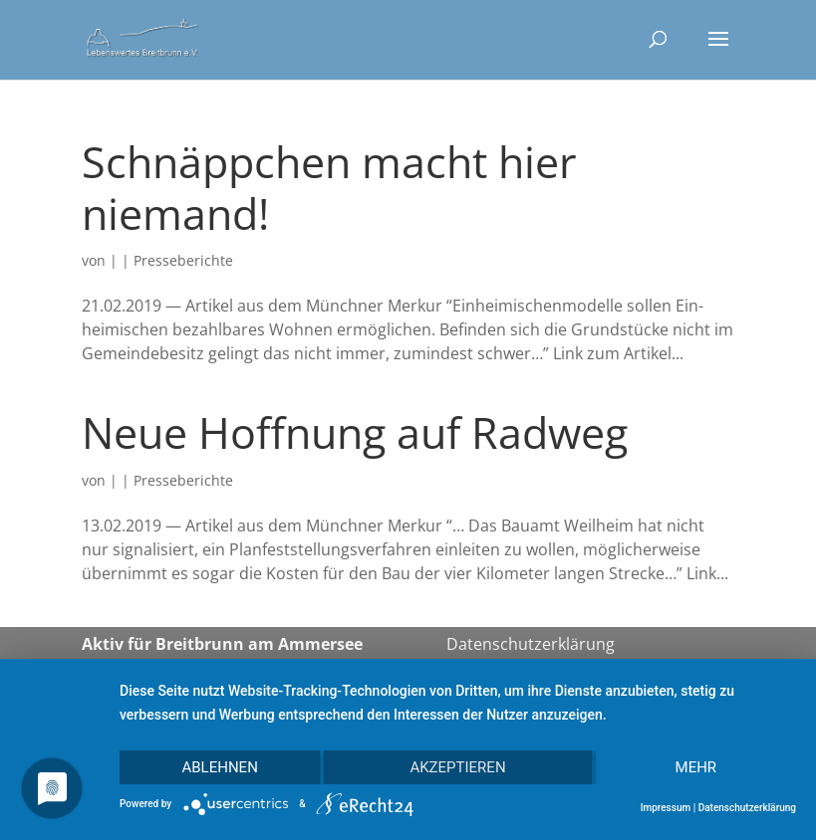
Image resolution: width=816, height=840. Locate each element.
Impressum (666, 807)
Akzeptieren (457, 767)
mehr (696, 767)
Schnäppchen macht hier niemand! (329, 187)
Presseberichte (183, 260)
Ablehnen (219, 767)
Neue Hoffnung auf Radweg (355, 432)
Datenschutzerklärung (530, 644)
